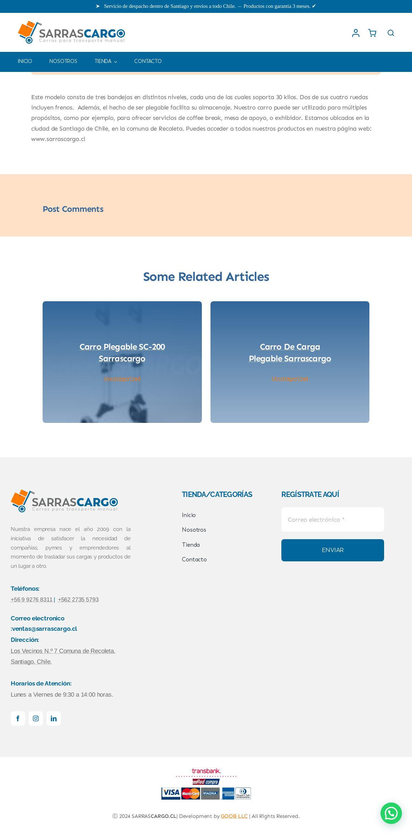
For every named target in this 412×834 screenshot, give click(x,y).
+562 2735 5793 (78, 599)
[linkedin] (54, 718)
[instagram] (36, 718)
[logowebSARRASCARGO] (72, 20)
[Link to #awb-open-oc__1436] (391, 33)
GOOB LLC (234, 816)
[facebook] (18, 718)
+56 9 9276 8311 (31, 599)
